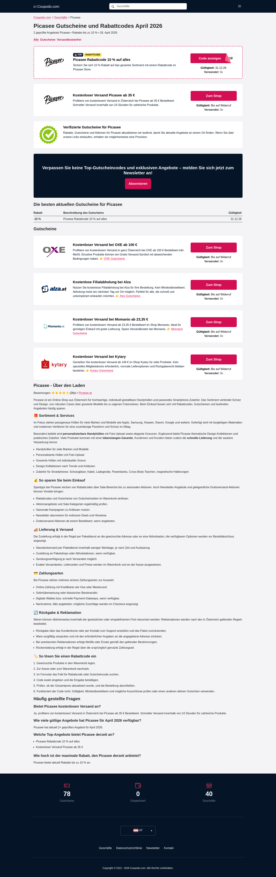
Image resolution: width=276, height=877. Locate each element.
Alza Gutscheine (130, 296)
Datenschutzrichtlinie (129, 848)
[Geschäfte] (152, 6)
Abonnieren (138, 183)
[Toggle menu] (239, 6)
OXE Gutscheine (114, 258)
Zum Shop (213, 96)
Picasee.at (85, 392)
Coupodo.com (46, 6)
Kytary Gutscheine (101, 370)
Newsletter (153, 848)
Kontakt (169, 848)
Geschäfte (60, 17)
